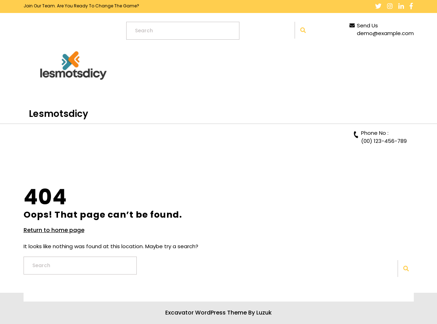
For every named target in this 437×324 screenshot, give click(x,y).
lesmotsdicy (58, 113)
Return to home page (54, 230)
